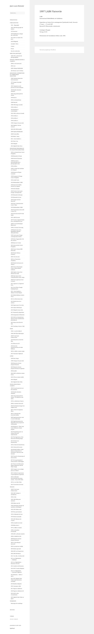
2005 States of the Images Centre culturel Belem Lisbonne (16, 268)
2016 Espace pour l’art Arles (17, 305)
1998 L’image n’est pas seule (17, 123)
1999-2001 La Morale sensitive (18, 534)
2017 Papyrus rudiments (16, 588)
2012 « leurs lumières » (16, 138)
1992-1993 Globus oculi (16, 509)
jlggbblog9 (12, 628)
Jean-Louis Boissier (17, 6)
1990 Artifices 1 (14, 107)
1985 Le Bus (13, 497)
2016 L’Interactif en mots (16, 447)
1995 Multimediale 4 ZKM (17, 207)
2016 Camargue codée (16, 586)
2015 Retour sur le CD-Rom (17, 70)
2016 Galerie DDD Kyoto (16, 307)
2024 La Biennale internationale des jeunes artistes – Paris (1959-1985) (17, 478)
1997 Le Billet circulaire (16, 527)
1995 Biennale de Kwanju (16, 195)
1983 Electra (14, 97)
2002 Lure (13, 66)
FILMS (11, 328)
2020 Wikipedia (14, 41)
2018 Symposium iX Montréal (17, 314)
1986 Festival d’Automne (16, 158)
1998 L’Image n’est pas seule (17, 360)
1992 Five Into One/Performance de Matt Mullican (17, 347)
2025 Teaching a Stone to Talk (17, 326)
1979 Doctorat (14, 31)
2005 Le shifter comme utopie (17, 351)
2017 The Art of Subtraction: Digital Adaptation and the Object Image (17, 465)
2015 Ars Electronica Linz (16, 299)
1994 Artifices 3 (14, 118)
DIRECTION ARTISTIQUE (15, 53)
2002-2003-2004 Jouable (16, 129)
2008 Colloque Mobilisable (17, 68)
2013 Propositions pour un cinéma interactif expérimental (17, 433)
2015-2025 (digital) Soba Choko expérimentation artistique (16, 580)
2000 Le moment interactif (17, 403)
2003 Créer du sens (15, 256)
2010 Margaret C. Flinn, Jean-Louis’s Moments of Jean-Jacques (17, 428)
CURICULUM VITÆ (14, 22)
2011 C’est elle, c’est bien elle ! (18, 556)
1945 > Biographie (15, 25)
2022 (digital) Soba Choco (16, 146)
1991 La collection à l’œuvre (17, 401)
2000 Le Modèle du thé (16, 536)
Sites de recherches (15, 51)
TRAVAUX (12, 487)
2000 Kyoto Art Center (16, 243)
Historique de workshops (16, 603)
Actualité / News (14, 44)
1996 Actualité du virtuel (16, 523)
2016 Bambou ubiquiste (16, 583)
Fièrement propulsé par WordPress (48, 49)
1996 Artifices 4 (14, 120)
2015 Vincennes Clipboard (17, 353)
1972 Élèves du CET (15, 343)
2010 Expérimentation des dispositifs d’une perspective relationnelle (17, 423)
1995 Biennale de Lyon (16, 197)
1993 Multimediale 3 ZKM (17, 182)
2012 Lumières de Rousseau (17, 566)
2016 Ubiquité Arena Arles (17, 310)
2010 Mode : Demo (15, 136)
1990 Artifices (14, 166)
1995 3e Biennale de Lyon (16, 514)
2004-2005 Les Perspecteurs (17, 551)
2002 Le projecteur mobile (17, 546)
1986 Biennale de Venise (16, 156)
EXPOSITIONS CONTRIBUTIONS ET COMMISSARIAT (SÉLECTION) (17, 74)
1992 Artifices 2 (14, 115)
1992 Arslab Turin (15, 180)
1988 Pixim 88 (14, 102)
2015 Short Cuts (14, 141)
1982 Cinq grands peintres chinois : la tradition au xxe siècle (17, 397)
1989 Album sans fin (15, 503)
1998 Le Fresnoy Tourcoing (17, 227)
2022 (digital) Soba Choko (16, 382)
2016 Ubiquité (14, 143)
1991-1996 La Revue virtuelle (17, 113)
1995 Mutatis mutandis (16, 516)
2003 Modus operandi (16, 548)
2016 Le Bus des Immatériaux (17, 444)
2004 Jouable (14, 371)
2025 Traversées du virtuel (17, 484)
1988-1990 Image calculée (17, 104)
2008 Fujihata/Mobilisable (17, 131)
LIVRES (11, 356)
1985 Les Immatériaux (16, 100)
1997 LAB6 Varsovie (15, 217)
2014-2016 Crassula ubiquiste (17, 568)
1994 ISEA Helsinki (15, 188)
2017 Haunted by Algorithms (17, 312)
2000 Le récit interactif (16, 63)
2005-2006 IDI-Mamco (16, 553)
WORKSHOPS (13, 601)
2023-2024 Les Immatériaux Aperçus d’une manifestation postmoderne (17, 319)
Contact (12, 46)
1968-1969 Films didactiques (17, 333)
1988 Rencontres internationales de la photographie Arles (15, 162)
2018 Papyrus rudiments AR (17, 591)
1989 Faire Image (15, 358)
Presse (12, 48)
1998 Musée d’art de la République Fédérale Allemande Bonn (16, 231)
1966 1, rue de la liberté (16, 331)
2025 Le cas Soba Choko (16, 482)
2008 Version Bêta (15, 134)
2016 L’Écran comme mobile (17, 377)
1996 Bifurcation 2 (15, 525)
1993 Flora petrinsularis (16, 512)
